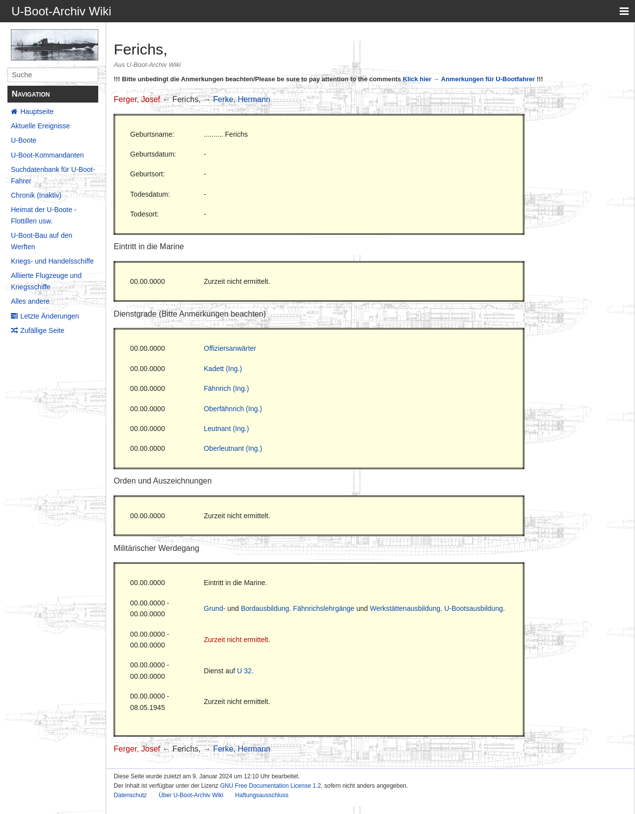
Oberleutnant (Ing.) (233, 448)
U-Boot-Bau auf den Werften (41, 240)
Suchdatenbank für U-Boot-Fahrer (53, 174)
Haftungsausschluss (261, 795)
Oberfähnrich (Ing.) (233, 409)
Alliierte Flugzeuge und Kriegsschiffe (46, 280)
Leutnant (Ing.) (226, 429)
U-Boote (23, 140)
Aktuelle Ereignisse (40, 126)
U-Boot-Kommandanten (47, 155)
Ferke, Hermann (241, 99)
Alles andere (30, 301)
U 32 (244, 671)
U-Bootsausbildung (473, 608)
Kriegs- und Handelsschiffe (52, 261)
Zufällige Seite (42, 330)
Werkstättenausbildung (405, 608)
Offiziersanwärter (230, 348)
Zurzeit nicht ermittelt (236, 640)
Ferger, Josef (137, 99)
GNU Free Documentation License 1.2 (270, 785)
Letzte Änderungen (49, 316)
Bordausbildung (265, 608)
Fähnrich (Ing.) (226, 388)
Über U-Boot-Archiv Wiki (191, 795)
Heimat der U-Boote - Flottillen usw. (43, 215)
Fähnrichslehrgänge (324, 608)
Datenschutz (130, 795)
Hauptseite (37, 111)
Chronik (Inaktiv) (36, 195)
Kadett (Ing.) (223, 369)
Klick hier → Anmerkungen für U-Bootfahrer (469, 79)
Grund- (215, 608)
